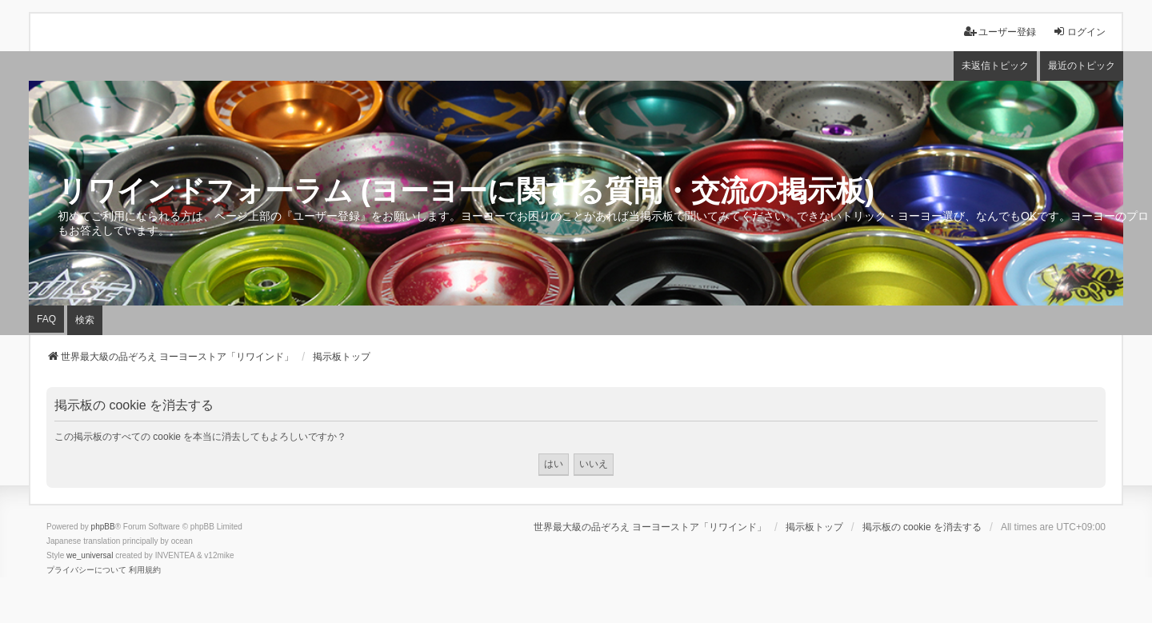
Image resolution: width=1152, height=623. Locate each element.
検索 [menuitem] (84, 319)
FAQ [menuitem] (46, 319)
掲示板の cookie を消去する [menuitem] (922, 527)
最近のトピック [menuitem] (1081, 65)
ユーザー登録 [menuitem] (1000, 32)
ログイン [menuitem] (1079, 32)
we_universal (89, 555)
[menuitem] (86, 570)
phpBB (103, 526)
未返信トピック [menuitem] (995, 65)
